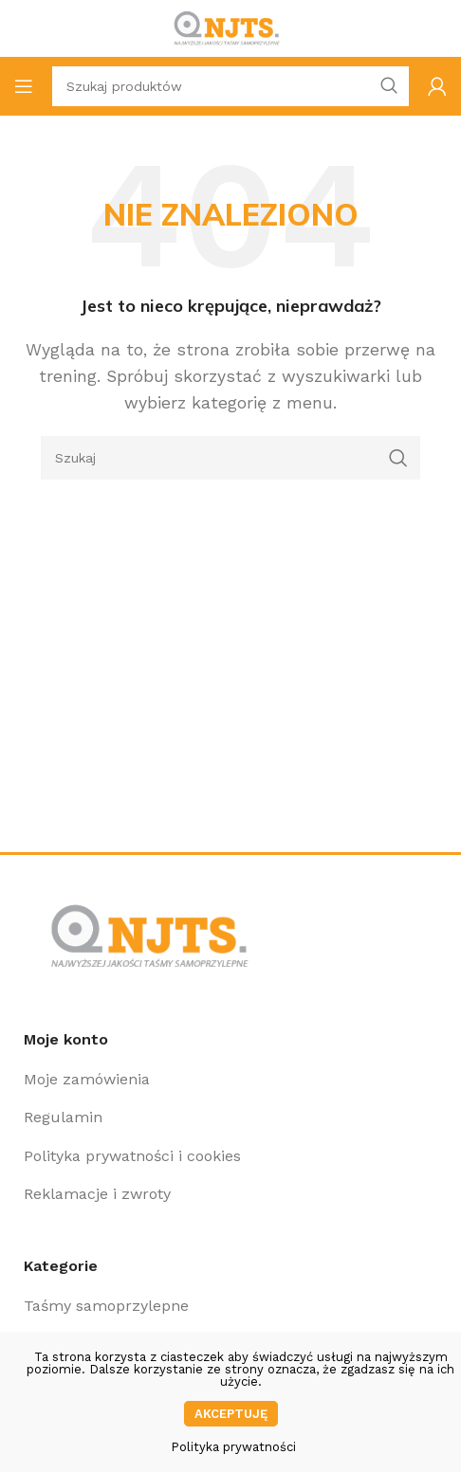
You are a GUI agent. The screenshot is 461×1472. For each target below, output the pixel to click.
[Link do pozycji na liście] (230, 1079)
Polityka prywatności (233, 1447)
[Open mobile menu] (24, 86)
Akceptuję (230, 1414)
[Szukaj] (230, 458)
